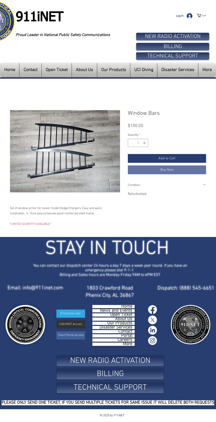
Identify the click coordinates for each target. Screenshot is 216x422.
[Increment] (144, 143)
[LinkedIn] (152, 330)
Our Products (119, 323)
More (127, 344)
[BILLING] (172, 46)
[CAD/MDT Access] (70, 324)
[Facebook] (152, 309)
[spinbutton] (138, 143)
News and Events (116, 310)
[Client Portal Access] (70, 335)
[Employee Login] (70, 314)
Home (126, 306)
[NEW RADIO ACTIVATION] (172, 36)
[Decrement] (131, 143)
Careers (124, 340)
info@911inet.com (42, 288)
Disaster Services (115, 327)
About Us (123, 319)
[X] (152, 320)
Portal (126, 335)
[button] (206, 15)
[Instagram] (152, 340)
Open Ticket (121, 315)
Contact (125, 331)
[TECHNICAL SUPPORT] (172, 56)
